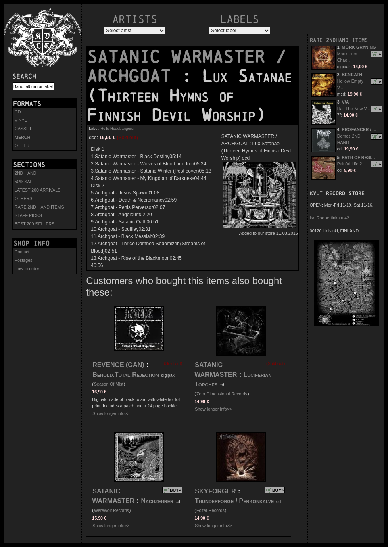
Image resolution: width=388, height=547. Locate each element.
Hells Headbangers (117, 128)
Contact (22, 251)
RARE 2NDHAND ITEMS (339, 40)
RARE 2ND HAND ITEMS (39, 207)
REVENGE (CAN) (118, 364)
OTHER (22, 145)
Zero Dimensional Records (221, 393)
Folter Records (210, 510)
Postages (23, 260)
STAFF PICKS (28, 215)
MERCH (22, 137)
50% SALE (25, 181)
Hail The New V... (353, 108)
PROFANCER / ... (359, 129)
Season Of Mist (108, 384)
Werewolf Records (111, 510)
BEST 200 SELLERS (34, 223)
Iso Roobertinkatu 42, (330, 217)
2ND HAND (25, 173)
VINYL (21, 120)
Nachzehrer (157, 500)
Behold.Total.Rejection (125, 374)
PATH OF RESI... (358, 157)
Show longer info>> (110, 413)
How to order (27, 268)
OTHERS (23, 198)
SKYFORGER (215, 491)
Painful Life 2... (351, 163)
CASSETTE (26, 128)
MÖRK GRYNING (359, 47)
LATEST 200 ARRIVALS (37, 190)
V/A (345, 102)
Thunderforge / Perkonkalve (234, 500)
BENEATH (352, 74)
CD (18, 111)
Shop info (31, 243)
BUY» (175, 490)
